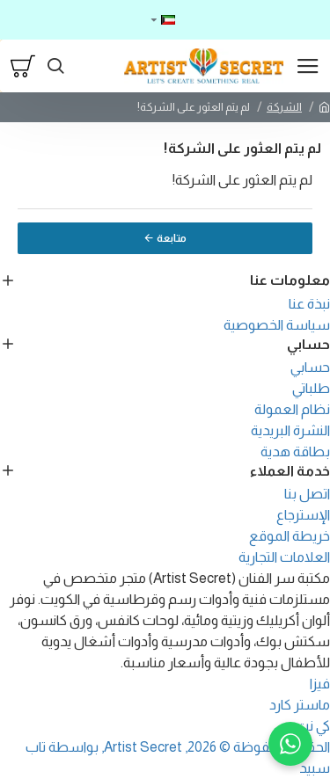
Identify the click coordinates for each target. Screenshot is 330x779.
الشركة (284, 106)
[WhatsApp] (290, 744)
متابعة (172, 238)
